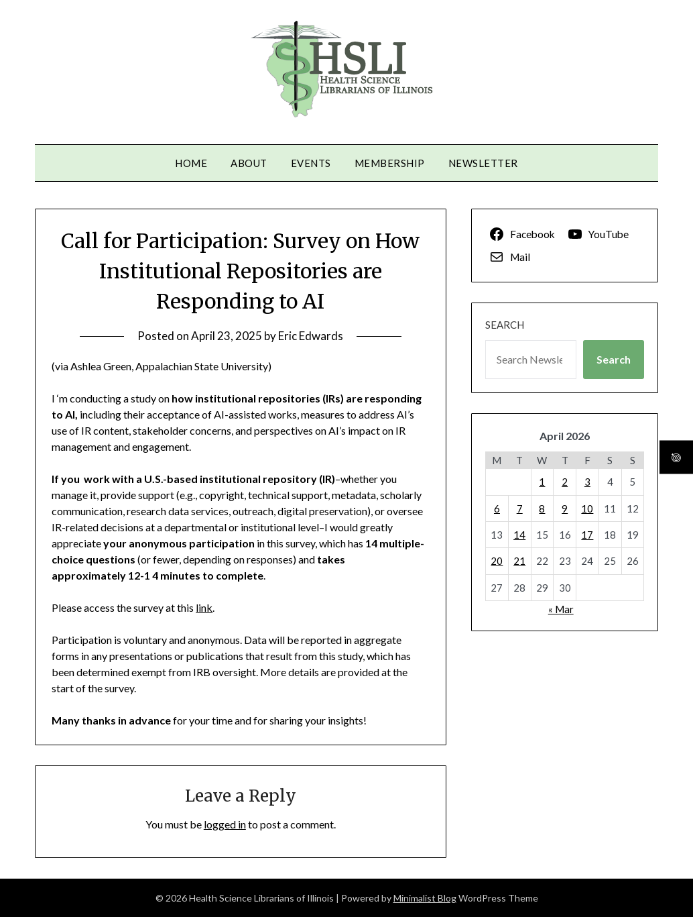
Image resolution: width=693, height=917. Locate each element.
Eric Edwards (310, 336)
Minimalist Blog (424, 898)
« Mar (561, 609)
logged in (225, 824)
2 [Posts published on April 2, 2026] (565, 482)
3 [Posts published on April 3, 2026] (587, 482)
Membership (390, 163)
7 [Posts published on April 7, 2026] (520, 508)
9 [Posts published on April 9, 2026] (565, 508)
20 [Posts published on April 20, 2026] (497, 561)
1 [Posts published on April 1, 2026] (542, 482)
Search (504, 325)
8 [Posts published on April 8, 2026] (542, 508)
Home (191, 163)
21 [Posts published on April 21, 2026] (519, 561)
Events (311, 163)
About (249, 163)
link (204, 607)
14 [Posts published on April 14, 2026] (519, 535)
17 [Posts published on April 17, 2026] (587, 535)
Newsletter (483, 163)
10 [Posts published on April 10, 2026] (587, 508)
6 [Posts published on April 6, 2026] (497, 508)
